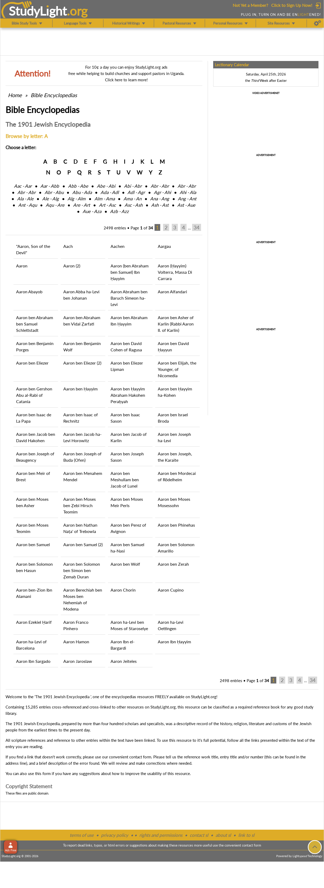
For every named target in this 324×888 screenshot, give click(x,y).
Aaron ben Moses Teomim (32, 528)
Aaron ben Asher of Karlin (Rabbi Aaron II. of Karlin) (176, 324)
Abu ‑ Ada (82, 192)
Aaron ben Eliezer (32, 362)
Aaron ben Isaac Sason (125, 417)
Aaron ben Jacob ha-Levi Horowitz (82, 437)
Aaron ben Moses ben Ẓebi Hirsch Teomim (79, 505)
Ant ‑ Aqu (27, 205)
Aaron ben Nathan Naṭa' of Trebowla (80, 528)
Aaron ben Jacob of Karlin (129, 437)
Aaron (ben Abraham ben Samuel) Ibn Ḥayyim (130, 272)
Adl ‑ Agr (136, 192)
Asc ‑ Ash (133, 205)
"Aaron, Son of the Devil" (33, 249)
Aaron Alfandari (172, 291)
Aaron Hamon (76, 641)
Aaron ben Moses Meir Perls (127, 502)
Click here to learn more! (126, 79)
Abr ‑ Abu (54, 192)
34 (196, 227)
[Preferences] (317, 23)
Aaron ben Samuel (33, 544)
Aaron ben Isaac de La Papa (33, 417)
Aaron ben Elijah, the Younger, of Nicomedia (177, 369)
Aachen (118, 246)
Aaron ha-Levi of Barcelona (31, 644)
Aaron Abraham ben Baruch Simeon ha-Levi (129, 298)
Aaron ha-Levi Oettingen (170, 625)
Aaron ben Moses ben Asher (32, 502)
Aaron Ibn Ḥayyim (174, 641)
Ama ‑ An (132, 198)
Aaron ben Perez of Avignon (128, 528)
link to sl (246, 835)
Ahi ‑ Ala (188, 192)
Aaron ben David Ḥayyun (173, 346)
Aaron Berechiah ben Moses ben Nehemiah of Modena (82, 599)
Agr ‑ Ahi (162, 192)
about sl (223, 835)
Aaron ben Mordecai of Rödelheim (177, 476)
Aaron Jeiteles (124, 661)
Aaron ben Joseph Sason (127, 456)
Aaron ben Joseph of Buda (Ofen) (82, 456)
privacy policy (114, 835)
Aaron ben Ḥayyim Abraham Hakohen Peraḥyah (128, 395)
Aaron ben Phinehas (176, 524)
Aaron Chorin (123, 589)
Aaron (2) (71, 265)
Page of (142, 227)
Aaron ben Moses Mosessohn (174, 502)
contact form (140, 756)
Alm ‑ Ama (104, 198)
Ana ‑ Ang (159, 198)
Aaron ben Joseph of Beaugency (35, 456)
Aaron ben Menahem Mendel (82, 476)
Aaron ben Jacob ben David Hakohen (35, 437)
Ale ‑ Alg (50, 198)
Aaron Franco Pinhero (75, 625)
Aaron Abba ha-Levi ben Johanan (81, 294)
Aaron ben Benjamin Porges (35, 346)
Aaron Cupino (171, 589)
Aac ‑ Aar (23, 186)
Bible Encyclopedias (54, 95)
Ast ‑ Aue (186, 205)
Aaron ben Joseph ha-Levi (174, 437)
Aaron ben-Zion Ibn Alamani (34, 593)
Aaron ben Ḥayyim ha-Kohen (175, 392)
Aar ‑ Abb (49, 186)
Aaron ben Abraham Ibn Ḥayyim (129, 320)
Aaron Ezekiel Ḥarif (34, 622)
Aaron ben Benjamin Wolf (82, 346)
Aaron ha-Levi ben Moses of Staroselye (129, 625)
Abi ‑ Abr (133, 186)
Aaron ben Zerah (173, 563)
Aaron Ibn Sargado (33, 661)
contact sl (199, 835)
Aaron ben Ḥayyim (80, 388)
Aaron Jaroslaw (77, 661)
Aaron (21, 265)
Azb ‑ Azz (119, 211)
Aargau (164, 246)
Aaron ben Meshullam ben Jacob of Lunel (125, 479)
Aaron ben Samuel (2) (83, 544)
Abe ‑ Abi (106, 186)
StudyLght (38, 10)
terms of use (82, 835)
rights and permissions (160, 835)
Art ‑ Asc (107, 205)
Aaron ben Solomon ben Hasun (34, 567)
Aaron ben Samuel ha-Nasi (127, 547)
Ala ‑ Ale (25, 198)
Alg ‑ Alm (76, 198)
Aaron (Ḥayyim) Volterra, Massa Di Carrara (175, 272)
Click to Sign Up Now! (291, 5)
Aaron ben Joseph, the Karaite (175, 456)
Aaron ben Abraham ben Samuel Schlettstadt (34, 324)
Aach (68, 246)
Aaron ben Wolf (125, 563)
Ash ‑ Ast (160, 205)
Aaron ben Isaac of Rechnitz (80, 417)
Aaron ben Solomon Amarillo (176, 547)
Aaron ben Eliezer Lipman (127, 366)
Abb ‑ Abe (78, 186)
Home (15, 95)
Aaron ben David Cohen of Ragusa (126, 346)
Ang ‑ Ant (187, 198)
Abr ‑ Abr (160, 186)
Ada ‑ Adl (110, 192)
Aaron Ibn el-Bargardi (123, 644)
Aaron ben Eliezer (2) (82, 362)
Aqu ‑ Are (55, 205)
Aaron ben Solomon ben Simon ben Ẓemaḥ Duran (81, 570)
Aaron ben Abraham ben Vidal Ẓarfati (81, 320)
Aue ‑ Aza (92, 211)
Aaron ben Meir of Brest (33, 476)
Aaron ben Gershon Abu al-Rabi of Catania (34, 395)
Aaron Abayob (29, 291)
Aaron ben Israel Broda (173, 417)
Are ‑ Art (81, 205)
